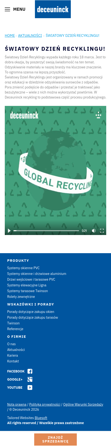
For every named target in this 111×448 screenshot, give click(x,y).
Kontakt (13, 361)
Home (10, 35)
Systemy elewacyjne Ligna (26, 285)
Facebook (16, 371)
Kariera (12, 355)
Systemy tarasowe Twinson (27, 291)
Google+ (14, 379)
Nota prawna (16, 404)
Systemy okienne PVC (23, 268)
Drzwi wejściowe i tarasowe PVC (31, 279)
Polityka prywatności (44, 404)
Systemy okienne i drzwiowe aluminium (36, 274)
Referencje (15, 329)
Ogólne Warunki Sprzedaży (83, 404)
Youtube (14, 387)
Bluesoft (41, 418)
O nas (11, 344)
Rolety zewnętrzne (21, 297)
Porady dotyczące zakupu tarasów (32, 317)
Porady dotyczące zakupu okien (30, 312)
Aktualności (30, 35)
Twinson (13, 323)
